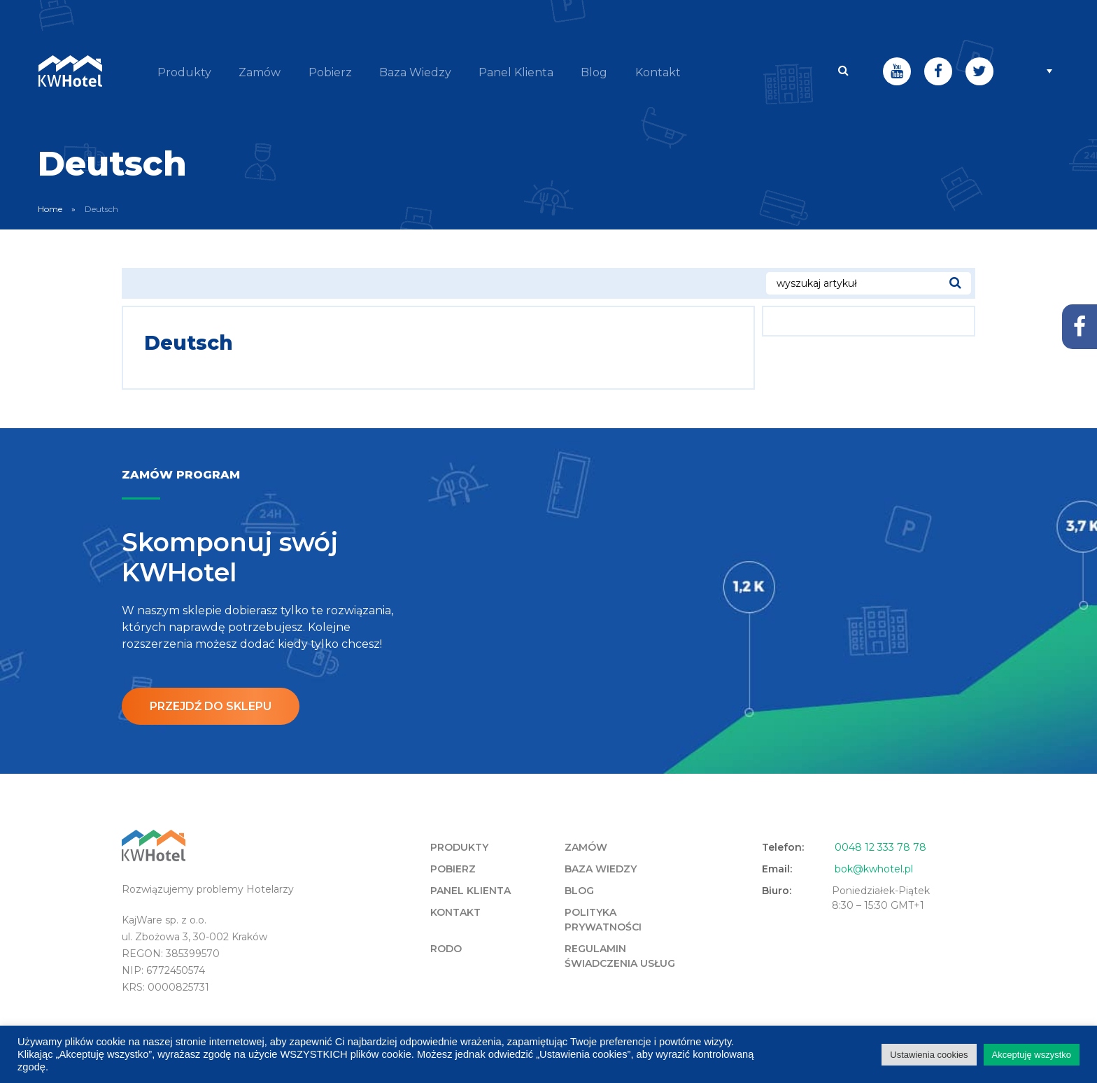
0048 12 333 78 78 (880, 846)
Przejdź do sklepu (211, 705)
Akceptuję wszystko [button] (1031, 1054)
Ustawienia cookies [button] (929, 1054)
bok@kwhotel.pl (874, 868)
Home (50, 207)
